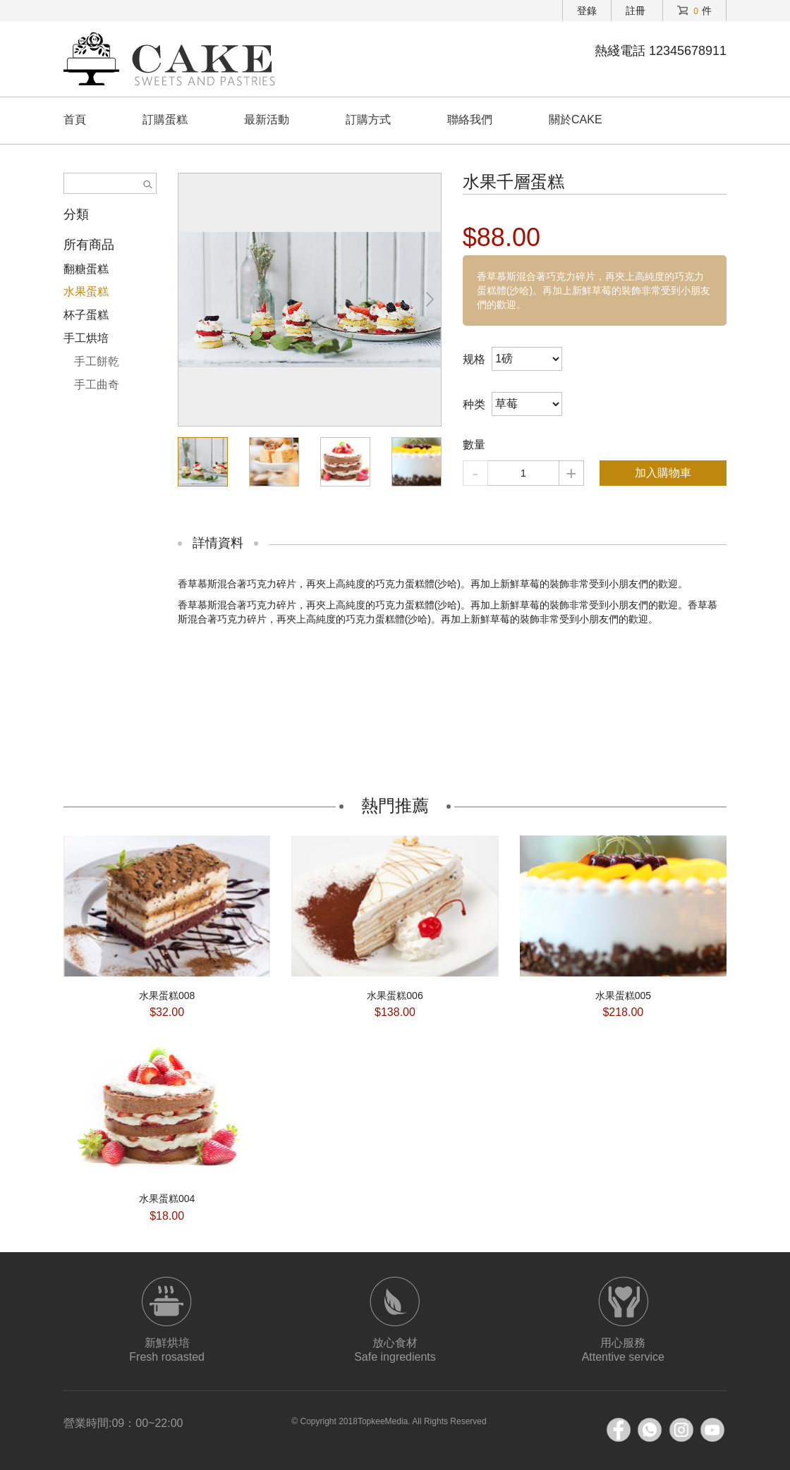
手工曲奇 (96, 385)
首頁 (74, 119)
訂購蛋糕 (165, 119)
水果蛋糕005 (623, 995)
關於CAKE (575, 119)
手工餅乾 (96, 361)
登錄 (587, 10)
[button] (430, 299)
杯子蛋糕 (86, 315)
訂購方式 (368, 119)
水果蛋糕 (86, 292)
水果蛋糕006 (395, 995)
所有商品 (88, 245)
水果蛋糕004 (167, 1198)
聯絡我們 (469, 119)
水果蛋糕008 (167, 995)
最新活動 (266, 119)
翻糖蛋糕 (86, 269)
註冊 (635, 10)
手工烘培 (86, 338)
